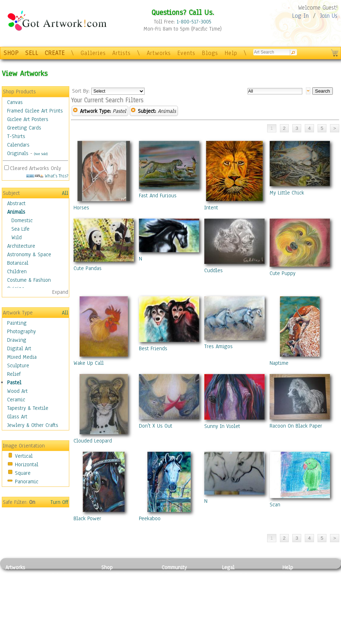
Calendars (18, 144)
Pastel (14, 382)
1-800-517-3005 (194, 21)
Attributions (233, 591)
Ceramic (16, 399)
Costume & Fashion (29, 280)
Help (230, 53)
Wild (16, 237)
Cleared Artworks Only (35, 168)
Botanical (17, 262)
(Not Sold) (41, 154)
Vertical (24, 456)
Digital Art (19, 348)
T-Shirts (16, 136)
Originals (17, 153)
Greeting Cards (24, 127)
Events (186, 53)
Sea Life (20, 228)
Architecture (21, 245)
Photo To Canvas (120, 575)
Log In (300, 16)
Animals (16, 211)
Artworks (159, 53)
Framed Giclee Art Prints (35, 110)
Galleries (93, 53)
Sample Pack (296, 583)
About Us (292, 591)
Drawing (16, 339)
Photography (21, 331)
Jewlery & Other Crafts (32, 425)
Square (23, 473)
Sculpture (18, 365)
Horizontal (26, 464)
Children (17, 271)
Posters (109, 591)
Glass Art (17, 416)
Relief (14, 374)
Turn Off (59, 502)
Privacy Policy (238, 575)
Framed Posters (118, 583)
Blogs (210, 53)
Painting (17, 322)
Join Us (328, 16)
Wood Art (17, 391)
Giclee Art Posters (27, 119)
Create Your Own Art (124, 623)
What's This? (47, 176)
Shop (107, 567)
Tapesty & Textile (71, 607)
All (65, 193)
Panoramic (26, 481)
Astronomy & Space (29, 254)
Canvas (15, 102)
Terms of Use (236, 583)
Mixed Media (22, 357)
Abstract (16, 203)
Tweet (289, 623)
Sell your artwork (181, 607)
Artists (121, 53)
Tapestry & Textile (27, 408)
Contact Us (294, 575)
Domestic (22, 220)
